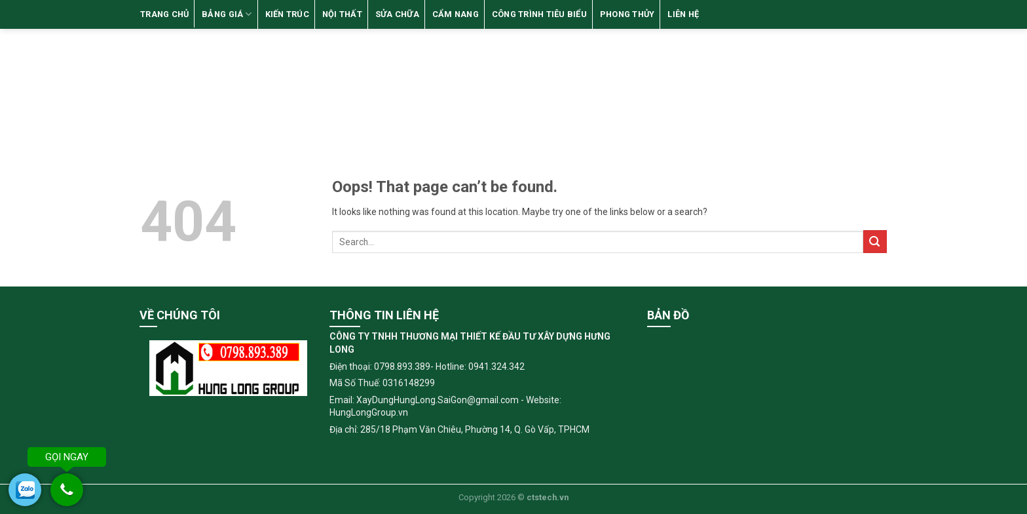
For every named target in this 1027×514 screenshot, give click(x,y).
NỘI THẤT (342, 14)
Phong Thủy (627, 14)
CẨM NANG (455, 14)
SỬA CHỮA (397, 14)
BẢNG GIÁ (227, 14)
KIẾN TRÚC (287, 14)
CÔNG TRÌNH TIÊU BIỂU (539, 14)
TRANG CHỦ (164, 14)
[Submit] (875, 241)
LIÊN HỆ (683, 14)
